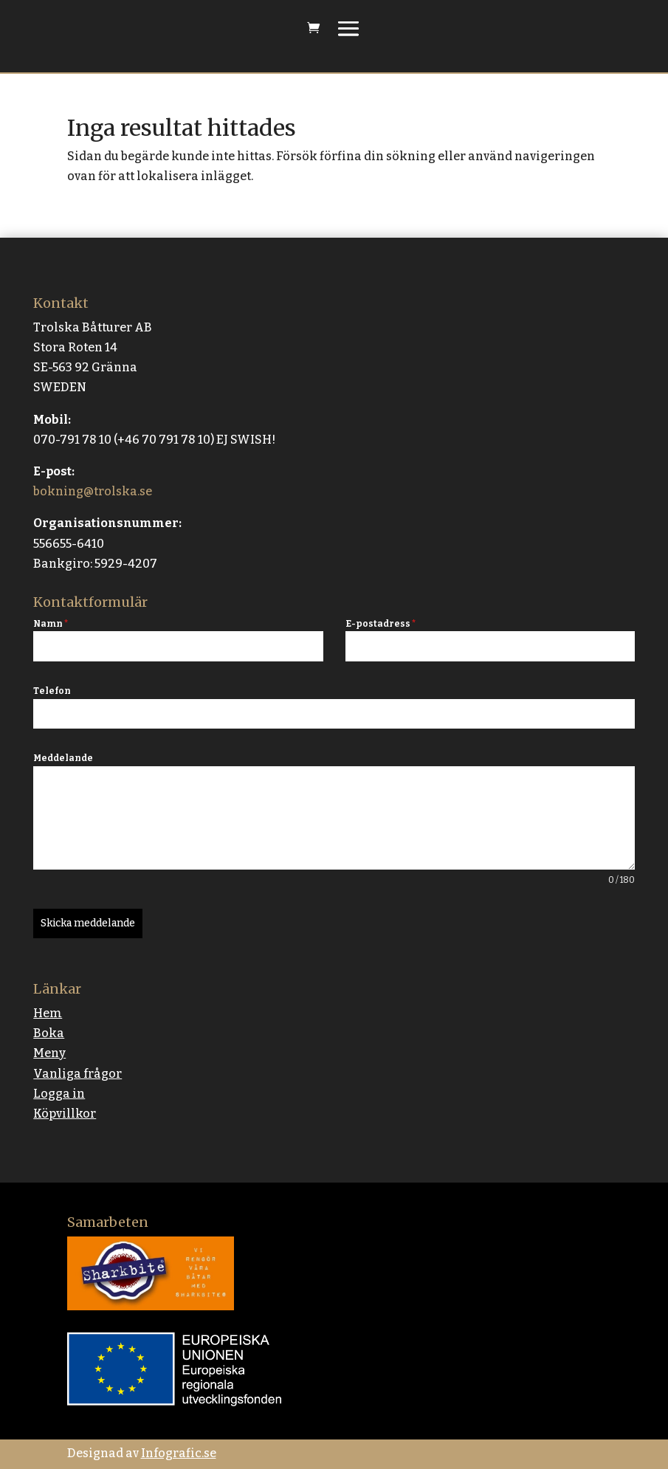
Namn (50, 624)
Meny (49, 1053)
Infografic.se (178, 1453)
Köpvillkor (64, 1114)
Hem (47, 1013)
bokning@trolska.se (92, 491)
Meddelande (63, 758)
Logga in (59, 1094)
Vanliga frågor (77, 1074)
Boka (48, 1033)
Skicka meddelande (88, 923)
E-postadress (380, 624)
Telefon (52, 691)
